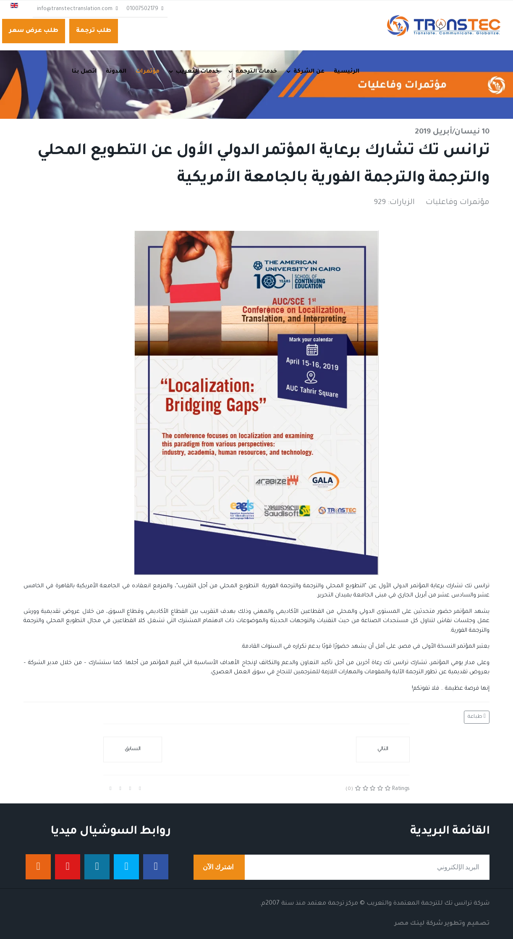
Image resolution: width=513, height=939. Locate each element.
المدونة (116, 71)
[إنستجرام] (38, 866)
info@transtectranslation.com (75, 9)
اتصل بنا (84, 71)
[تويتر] (126, 866)
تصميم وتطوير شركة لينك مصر (442, 924)
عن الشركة (309, 71)
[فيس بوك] (155, 866)
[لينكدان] (97, 866)
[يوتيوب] (67, 866)
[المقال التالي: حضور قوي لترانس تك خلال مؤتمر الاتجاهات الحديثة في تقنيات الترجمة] (383, 749)
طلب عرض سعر (33, 31)
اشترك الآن (219, 867)
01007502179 (142, 9)
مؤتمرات (148, 71)
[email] (341, 867)
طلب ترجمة (93, 31)
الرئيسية (346, 71)
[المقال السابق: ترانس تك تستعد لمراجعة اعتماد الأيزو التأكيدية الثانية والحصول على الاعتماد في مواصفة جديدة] (132, 749)
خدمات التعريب (197, 71)
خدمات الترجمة (256, 71)
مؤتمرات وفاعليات (457, 203)
